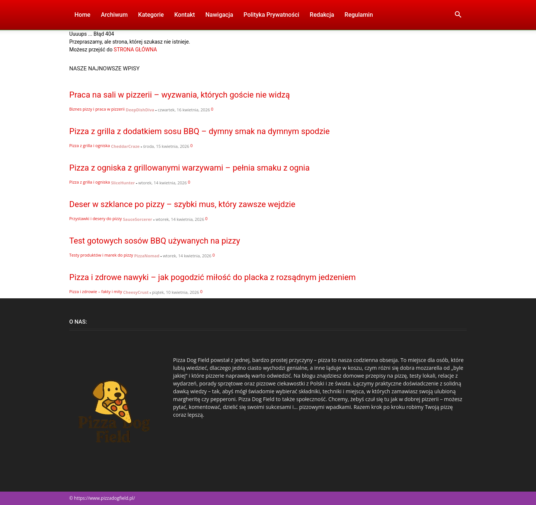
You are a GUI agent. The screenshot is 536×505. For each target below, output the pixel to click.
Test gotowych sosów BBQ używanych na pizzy (154, 240)
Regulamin (359, 14)
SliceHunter (123, 182)
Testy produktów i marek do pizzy (101, 255)
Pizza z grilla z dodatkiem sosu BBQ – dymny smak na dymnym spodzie (199, 131)
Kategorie (151, 14)
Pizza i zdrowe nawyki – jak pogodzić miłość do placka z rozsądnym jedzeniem (212, 277)
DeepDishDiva (140, 109)
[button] (458, 15)
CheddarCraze (125, 146)
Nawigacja (219, 14)
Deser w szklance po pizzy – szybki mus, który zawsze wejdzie (182, 204)
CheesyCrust (136, 292)
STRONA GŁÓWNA (135, 50)
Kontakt (184, 14)
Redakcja (322, 14)
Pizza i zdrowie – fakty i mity (95, 291)
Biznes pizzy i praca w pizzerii (97, 109)
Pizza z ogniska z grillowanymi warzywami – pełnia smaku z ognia (189, 167)
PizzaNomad (146, 255)
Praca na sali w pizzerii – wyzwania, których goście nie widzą (179, 94)
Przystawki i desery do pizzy (95, 218)
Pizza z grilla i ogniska (89, 145)
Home (82, 14)
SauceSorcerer (137, 219)
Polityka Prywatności (271, 14)
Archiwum (114, 14)
